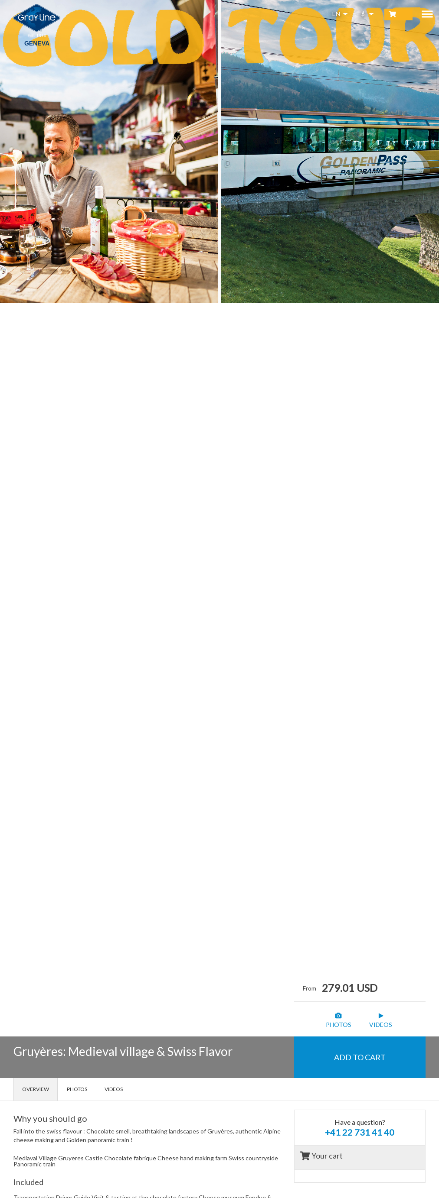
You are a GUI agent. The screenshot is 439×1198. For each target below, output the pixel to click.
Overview (35, 1089)
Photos (77, 1089)
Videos (114, 1089)
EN (336, 13)
